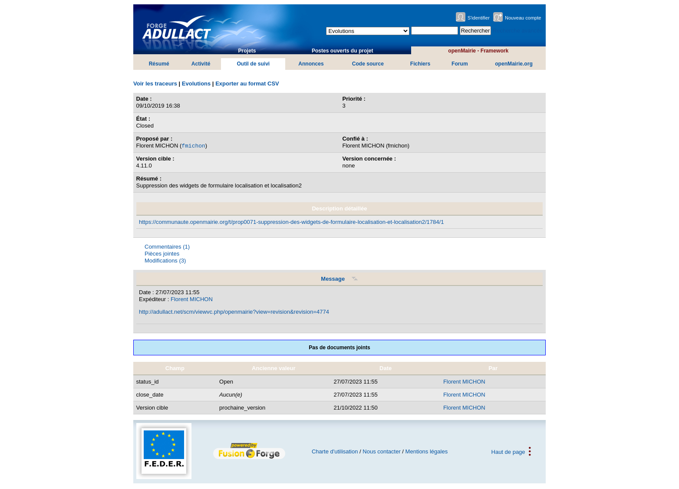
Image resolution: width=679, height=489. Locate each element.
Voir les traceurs (155, 83)
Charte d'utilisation (335, 451)
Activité (201, 64)
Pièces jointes (162, 253)
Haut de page (508, 451)
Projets (247, 51)
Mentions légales (426, 451)
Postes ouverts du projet (342, 51)
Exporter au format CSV (247, 83)
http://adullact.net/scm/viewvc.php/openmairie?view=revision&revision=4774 (234, 311)
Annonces (310, 64)
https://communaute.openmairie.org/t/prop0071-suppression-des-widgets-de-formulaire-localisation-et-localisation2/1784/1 (291, 222)
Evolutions (196, 83)
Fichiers (420, 64)
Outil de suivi (253, 64)
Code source (368, 64)
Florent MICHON (192, 299)
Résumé (159, 64)
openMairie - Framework (478, 51)
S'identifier (479, 17)
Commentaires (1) (167, 246)
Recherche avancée (518, 30)
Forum (460, 64)
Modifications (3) (165, 260)
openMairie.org (514, 64)
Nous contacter (381, 451)
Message (339, 279)
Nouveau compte (523, 17)
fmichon (193, 145)
